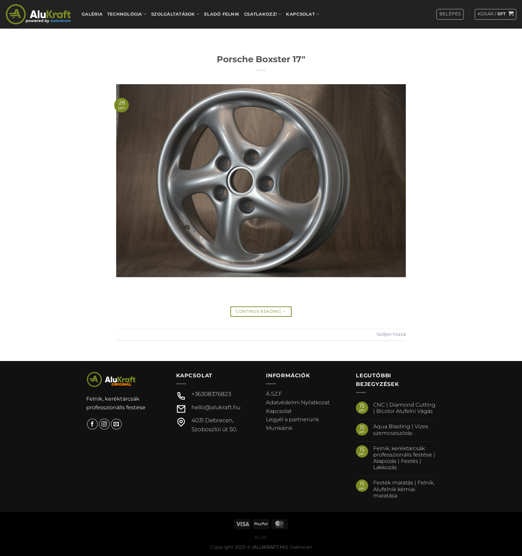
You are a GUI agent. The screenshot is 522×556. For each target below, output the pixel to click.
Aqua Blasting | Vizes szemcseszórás (400, 429)
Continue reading (261, 311)
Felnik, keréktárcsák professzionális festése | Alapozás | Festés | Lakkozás (404, 458)
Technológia (126, 14)
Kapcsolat (302, 14)
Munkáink (279, 428)
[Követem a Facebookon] (92, 424)
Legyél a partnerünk (292, 419)
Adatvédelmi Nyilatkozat (298, 402)
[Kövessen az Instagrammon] (104, 424)
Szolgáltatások (175, 14)
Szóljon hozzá (391, 334)
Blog (261, 537)
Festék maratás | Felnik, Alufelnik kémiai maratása (403, 488)
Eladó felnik (221, 14)
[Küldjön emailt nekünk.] (116, 424)
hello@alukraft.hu (215, 407)
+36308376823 (211, 394)
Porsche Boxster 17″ (261, 59)
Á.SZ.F (274, 394)
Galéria (92, 14)
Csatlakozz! (262, 14)
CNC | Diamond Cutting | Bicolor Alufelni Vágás (404, 408)
